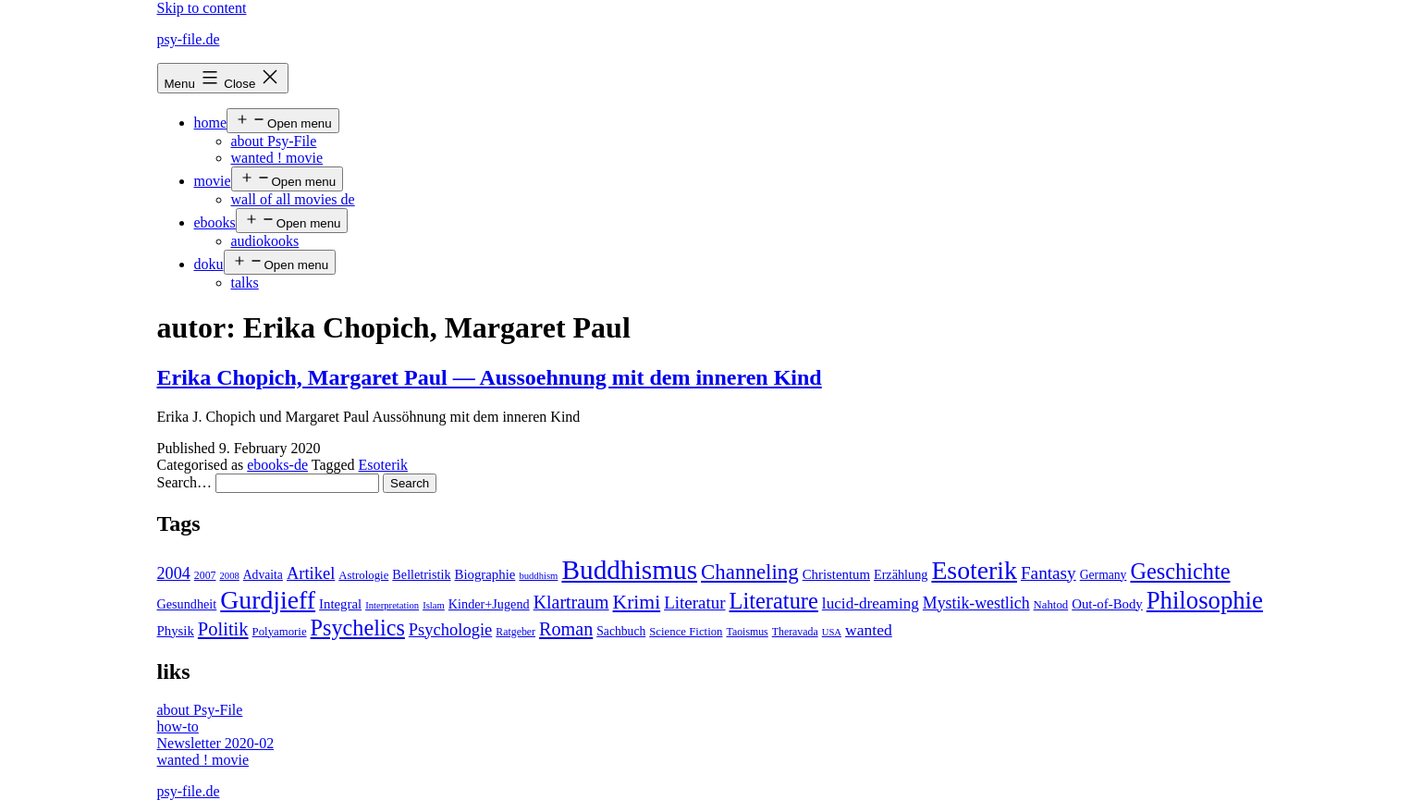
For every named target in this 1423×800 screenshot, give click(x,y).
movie (212, 181)
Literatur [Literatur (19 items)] (694, 602)
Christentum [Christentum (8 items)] (836, 574)
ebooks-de (277, 465)
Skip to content (202, 8)
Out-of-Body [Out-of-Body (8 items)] (1107, 604)
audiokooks (265, 241)
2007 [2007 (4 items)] (205, 575)
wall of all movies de (293, 199)
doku (209, 264)
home (210, 122)
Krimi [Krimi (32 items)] (637, 602)
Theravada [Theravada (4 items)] (795, 631)
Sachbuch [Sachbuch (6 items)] (620, 631)
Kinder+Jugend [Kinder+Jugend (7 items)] (489, 604)
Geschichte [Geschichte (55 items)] (1180, 571)
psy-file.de (188, 39)
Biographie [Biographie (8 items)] (485, 574)
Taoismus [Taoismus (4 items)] (747, 631)
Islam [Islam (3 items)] (434, 605)
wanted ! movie (277, 158)
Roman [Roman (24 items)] (566, 629)
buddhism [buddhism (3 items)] (538, 576)
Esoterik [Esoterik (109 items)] (974, 570)
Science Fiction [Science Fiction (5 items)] (685, 631)
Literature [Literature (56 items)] (774, 600)
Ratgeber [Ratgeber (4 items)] (515, 631)
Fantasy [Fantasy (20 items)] (1048, 573)
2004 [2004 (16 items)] (173, 573)
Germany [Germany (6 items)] (1103, 575)
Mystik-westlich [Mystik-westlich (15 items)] (976, 603)
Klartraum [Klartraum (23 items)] (571, 602)
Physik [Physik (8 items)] (175, 630)
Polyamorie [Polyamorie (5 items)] (279, 631)
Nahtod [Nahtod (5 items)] (1051, 604)
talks (245, 282)
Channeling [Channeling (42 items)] (750, 572)
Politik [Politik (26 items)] (223, 629)
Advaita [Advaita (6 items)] (263, 575)
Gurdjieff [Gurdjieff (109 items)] (267, 599)
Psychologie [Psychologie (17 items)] (450, 630)
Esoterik (383, 465)
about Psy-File (274, 141)
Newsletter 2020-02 (216, 743)
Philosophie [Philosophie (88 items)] (1205, 600)
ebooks (215, 222)
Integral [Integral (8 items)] (340, 604)
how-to (178, 726)
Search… (185, 482)
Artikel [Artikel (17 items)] (311, 573)
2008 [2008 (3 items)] (229, 576)
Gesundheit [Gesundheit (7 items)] (187, 604)
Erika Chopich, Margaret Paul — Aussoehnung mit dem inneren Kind (489, 377)
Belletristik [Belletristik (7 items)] (421, 574)
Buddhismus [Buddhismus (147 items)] (629, 570)
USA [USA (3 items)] (831, 632)
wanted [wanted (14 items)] (868, 630)
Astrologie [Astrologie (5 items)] (363, 575)
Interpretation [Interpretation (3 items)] (392, 605)
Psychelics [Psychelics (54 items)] (358, 627)
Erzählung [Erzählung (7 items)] (900, 574)
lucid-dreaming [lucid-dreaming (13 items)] (870, 603)
